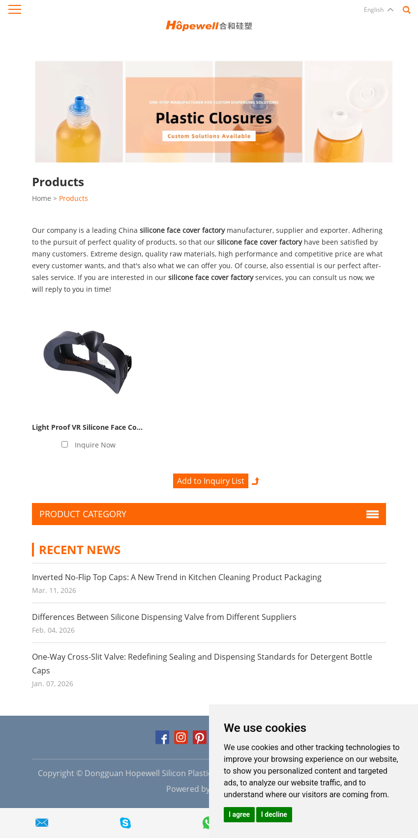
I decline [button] (274, 814)
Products (73, 198)
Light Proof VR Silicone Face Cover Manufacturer (114, 427)
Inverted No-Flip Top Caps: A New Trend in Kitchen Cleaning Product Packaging (177, 577)
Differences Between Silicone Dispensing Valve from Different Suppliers (164, 617)
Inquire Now (95, 444)
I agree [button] (239, 814)
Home (41, 198)
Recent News (79, 549)
